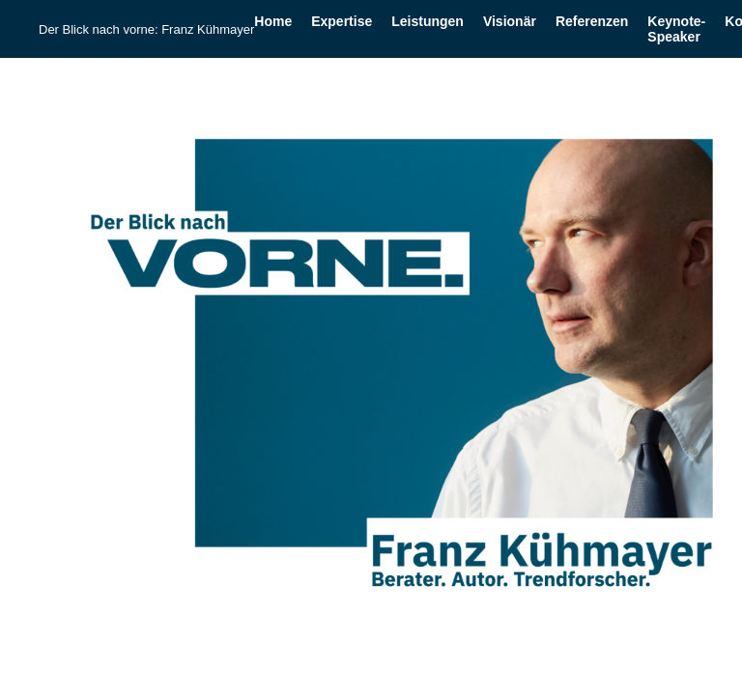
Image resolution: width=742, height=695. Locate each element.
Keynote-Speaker (676, 29)
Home (273, 21)
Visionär (509, 21)
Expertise (341, 21)
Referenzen (592, 21)
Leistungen (427, 21)
